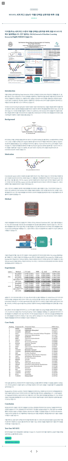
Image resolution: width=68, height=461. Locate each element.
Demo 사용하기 (12, 442)
